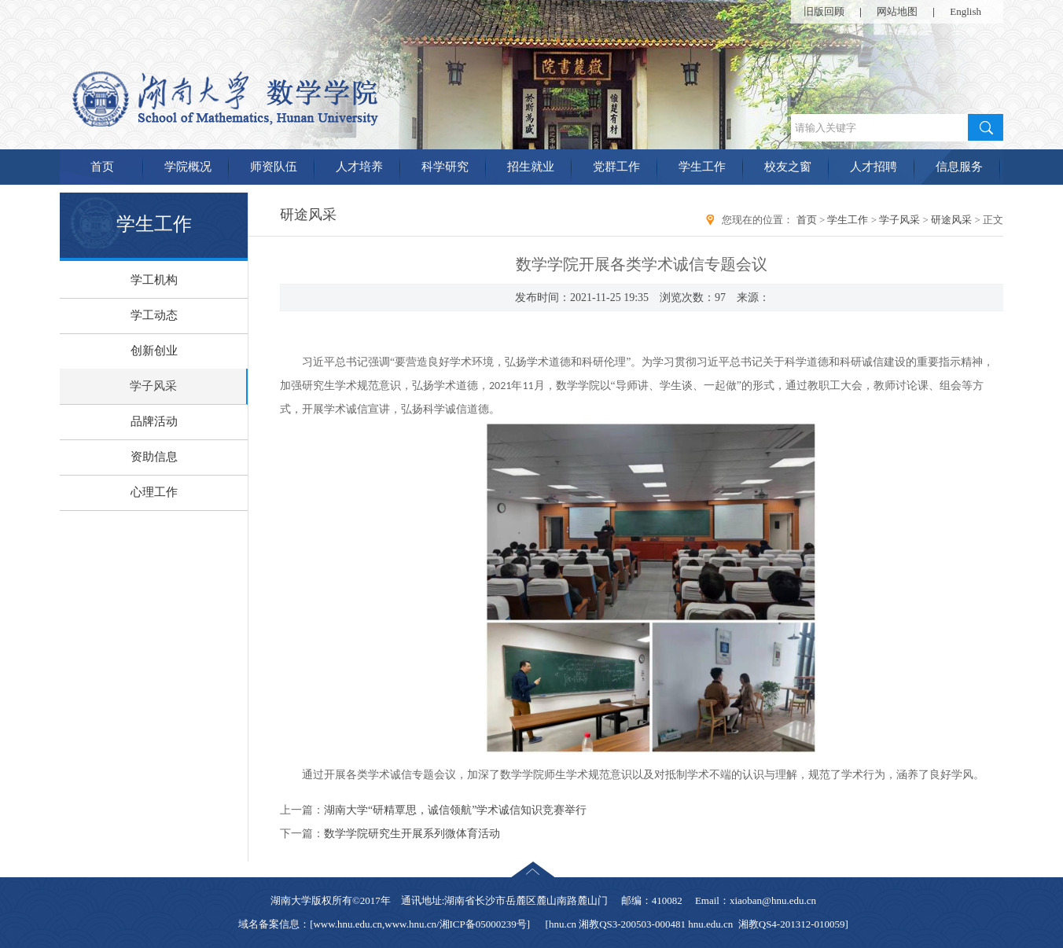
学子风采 (153, 386)
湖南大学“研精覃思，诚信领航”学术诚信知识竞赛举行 (455, 810)
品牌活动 (154, 421)
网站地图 (897, 11)
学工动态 (154, 315)
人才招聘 (873, 166)
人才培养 (359, 166)
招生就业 (530, 166)
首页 (102, 166)
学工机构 (154, 280)
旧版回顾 (824, 11)
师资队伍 (273, 166)
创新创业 (154, 350)
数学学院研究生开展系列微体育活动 (412, 834)
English (965, 11)
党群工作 (616, 166)
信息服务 (959, 166)
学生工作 (702, 166)
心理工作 (154, 492)
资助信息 (154, 456)
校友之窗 (787, 166)
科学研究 (445, 166)
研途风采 (951, 220)
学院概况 (187, 166)
